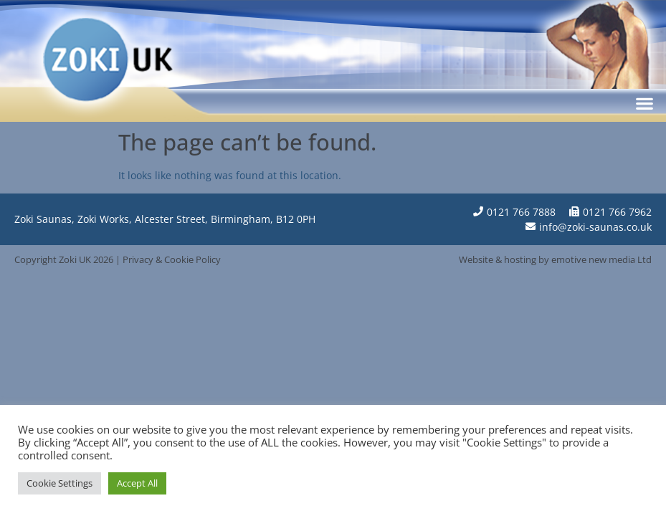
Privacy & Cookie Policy (172, 259)
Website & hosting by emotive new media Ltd (555, 259)
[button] (645, 103)
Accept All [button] (137, 483)
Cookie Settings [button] (59, 483)
